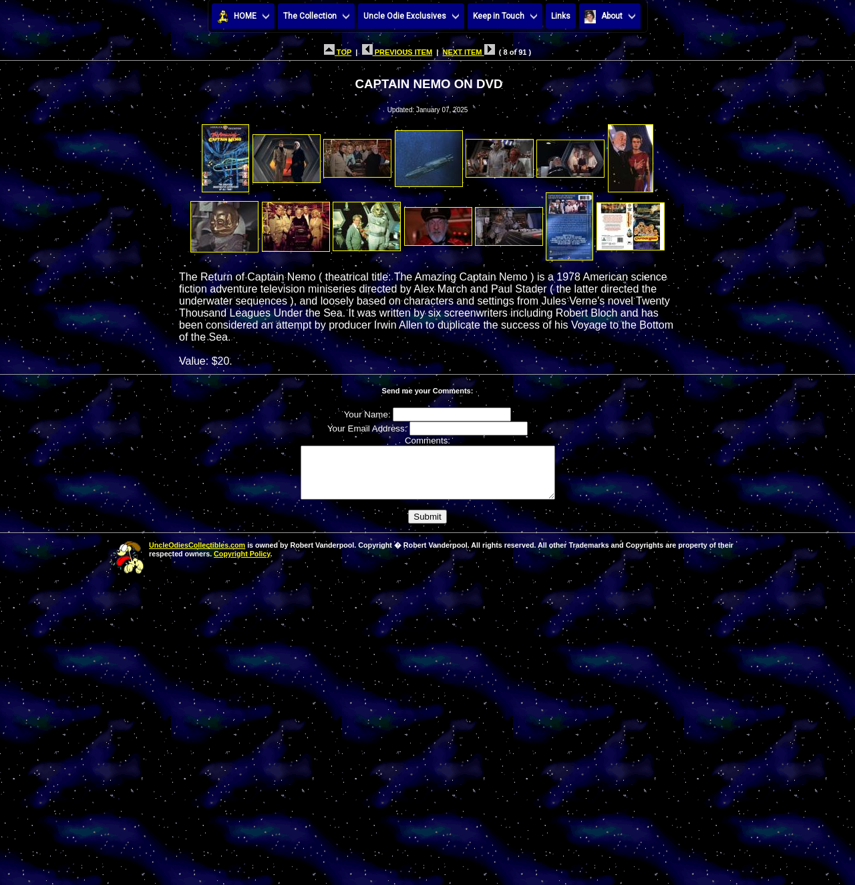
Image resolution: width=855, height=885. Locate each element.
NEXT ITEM (469, 52)
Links (560, 16)
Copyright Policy (242, 564)
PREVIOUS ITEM (397, 52)
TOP (337, 52)
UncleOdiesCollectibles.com (197, 555)
